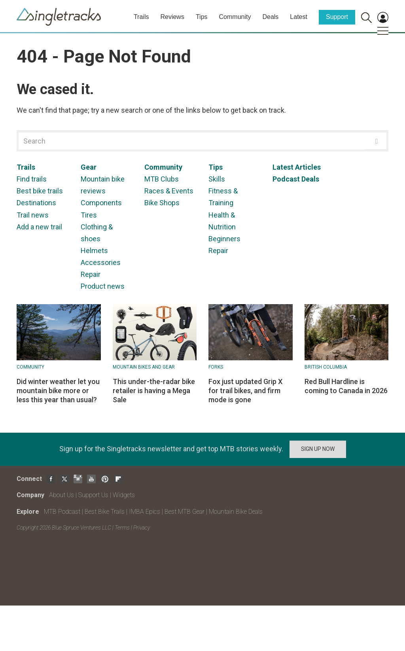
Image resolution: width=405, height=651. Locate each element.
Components (101, 203)
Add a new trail (39, 227)
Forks (215, 367)
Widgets (124, 495)
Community (235, 16)
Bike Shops (162, 203)
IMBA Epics (144, 511)
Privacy (141, 527)
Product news (103, 286)
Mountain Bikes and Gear (144, 367)
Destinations (36, 203)
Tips (202, 16)
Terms (122, 527)
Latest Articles (297, 167)
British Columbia (326, 367)
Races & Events (168, 191)
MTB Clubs (161, 179)
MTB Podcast (62, 511)
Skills (216, 179)
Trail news (33, 215)
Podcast (286, 179)
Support (337, 16)
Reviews (172, 16)
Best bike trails (40, 191)
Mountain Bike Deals (236, 511)
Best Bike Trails (105, 511)
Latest (298, 16)
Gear (89, 167)
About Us (61, 495)
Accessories (101, 262)
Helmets (94, 250)
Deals (270, 16)
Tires (89, 215)
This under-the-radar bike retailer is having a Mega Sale (154, 390)
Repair (90, 274)
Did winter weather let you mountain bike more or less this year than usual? (58, 390)
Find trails (32, 179)
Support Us (93, 495)
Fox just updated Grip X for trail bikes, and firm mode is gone (245, 390)
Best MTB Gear (184, 511)
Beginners (224, 239)
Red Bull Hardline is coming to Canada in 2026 (346, 386)
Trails (141, 16)
